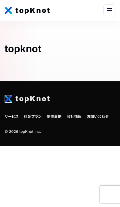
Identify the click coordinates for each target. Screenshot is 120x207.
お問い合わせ (98, 116)
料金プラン (33, 116)
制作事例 (54, 116)
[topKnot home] (28, 10)
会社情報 (74, 116)
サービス (12, 116)
